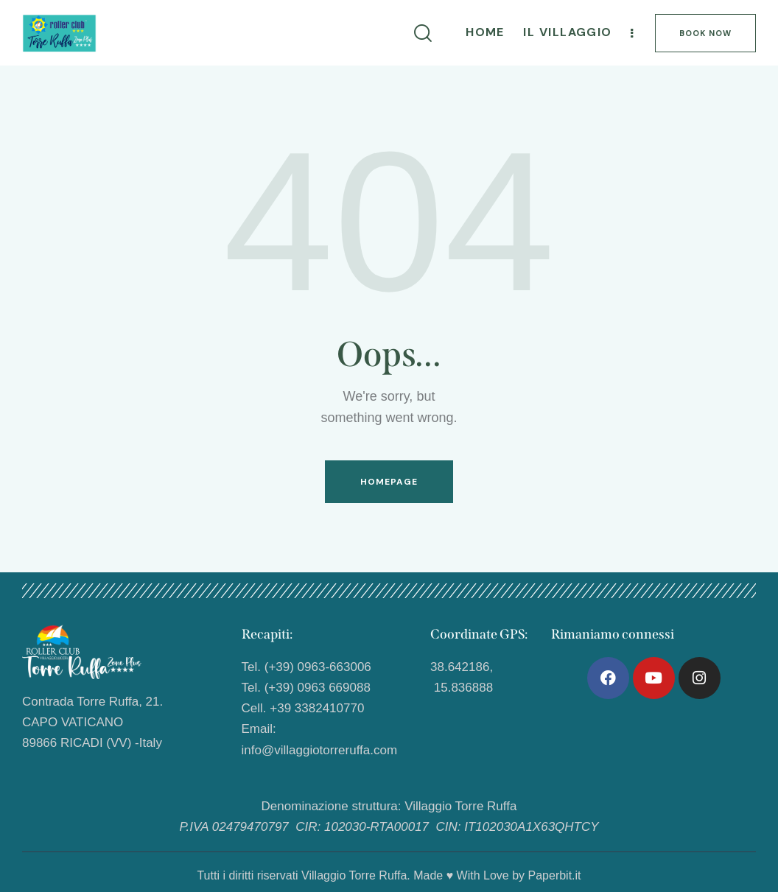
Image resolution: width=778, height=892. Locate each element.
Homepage (389, 482)
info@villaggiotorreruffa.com (320, 750)
